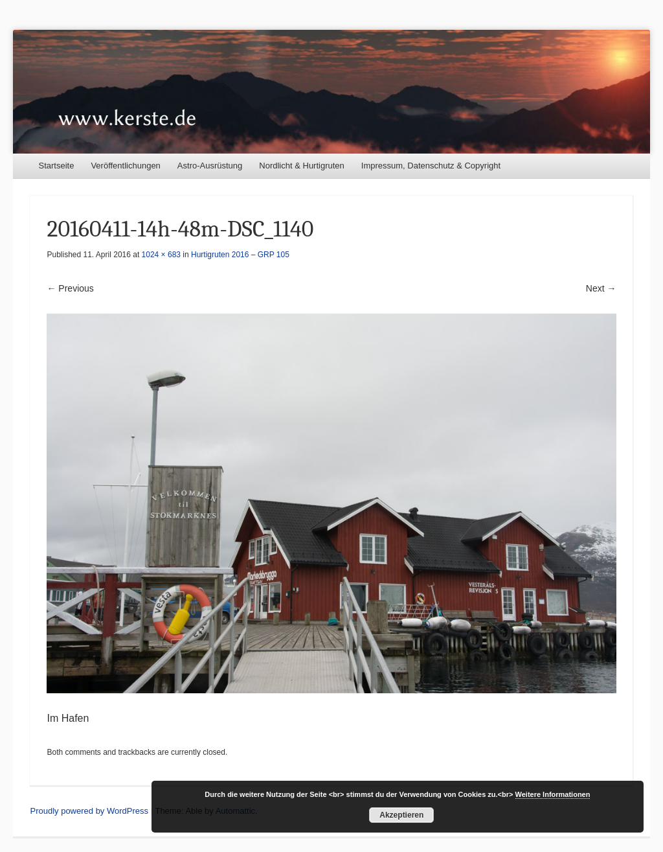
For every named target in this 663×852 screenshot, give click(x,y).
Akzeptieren (401, 815)
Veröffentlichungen (125, 165)
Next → (601, 288)
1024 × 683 (161, 254)
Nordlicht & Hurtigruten (301, 165)
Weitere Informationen (552, 794)
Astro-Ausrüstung (209, 165)
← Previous (70, 288)
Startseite (56, 165)
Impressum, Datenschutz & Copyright (430, 165)
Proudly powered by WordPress (89, 811)
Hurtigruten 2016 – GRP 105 (240, 254)
